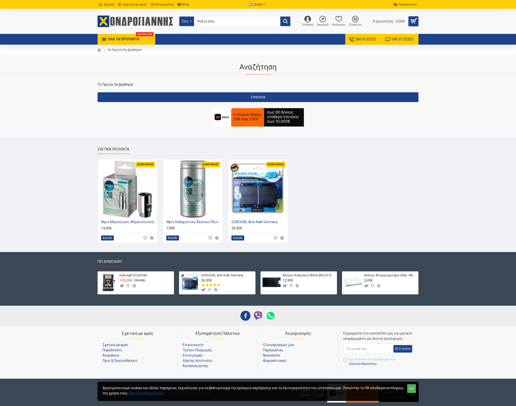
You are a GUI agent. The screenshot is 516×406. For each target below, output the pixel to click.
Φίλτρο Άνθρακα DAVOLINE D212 (307, 275)
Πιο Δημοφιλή (110, 262)
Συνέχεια (258, 97)
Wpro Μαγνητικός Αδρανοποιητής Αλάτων (128, 222)
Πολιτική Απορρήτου (146, 393)
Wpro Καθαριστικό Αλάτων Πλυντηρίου (193, 222)
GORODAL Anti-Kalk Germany (254, 222)
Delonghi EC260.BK (133, 275)
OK (411, 388)
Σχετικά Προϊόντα (113, 149)
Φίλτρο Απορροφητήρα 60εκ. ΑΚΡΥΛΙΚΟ (390, 275)
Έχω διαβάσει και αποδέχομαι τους (369, 362)
